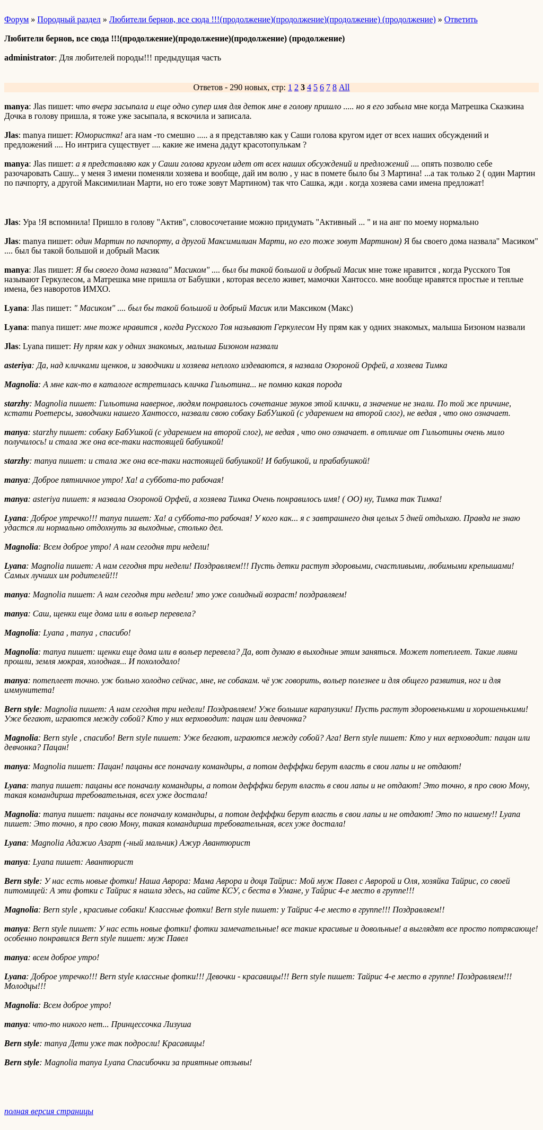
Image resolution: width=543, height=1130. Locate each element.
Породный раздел (68, 19)
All (344, 87)
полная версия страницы (48, 1111)
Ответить (461, 19)
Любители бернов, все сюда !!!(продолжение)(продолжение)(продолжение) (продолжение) (272, 19)
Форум (16, 19)
